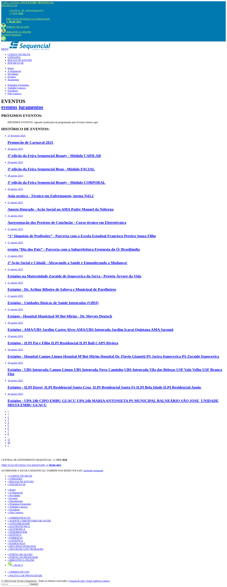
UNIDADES (14, 57)
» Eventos (13, 498)
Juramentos (13, 79)
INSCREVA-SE (9, 5)
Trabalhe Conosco (17, 88)
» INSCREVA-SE (17, 484)
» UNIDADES (15, 478)
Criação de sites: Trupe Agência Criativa (89, 581)
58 (9, 442)
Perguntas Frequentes (18, 85)
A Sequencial (14, 71)
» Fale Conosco (15, 512)
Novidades (13, 74)
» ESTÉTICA (14, 535)
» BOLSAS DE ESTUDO (21, 481)
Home (11, 68)
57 (9, 440)
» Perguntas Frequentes (19, 504)
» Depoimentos (15, 501)
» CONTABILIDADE (19, 523)
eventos (9, 107)
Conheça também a (27, 2)
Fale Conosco (14, 93)
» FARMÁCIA (15, 537)
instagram (16, 34)
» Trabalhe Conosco (18, 506)
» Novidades (14, 495)
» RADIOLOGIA (16, 543)
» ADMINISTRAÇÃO (19, 518)
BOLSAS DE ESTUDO (20, 60)
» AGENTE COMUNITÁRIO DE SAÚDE (29, 520)
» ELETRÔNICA (16, 529)
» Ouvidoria (14, 509)
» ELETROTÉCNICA (19, 526)
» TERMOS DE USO (18, 572)
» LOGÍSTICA (15, 540)
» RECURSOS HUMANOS (22, 546)
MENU (5, 49)
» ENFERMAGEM (17, 532)
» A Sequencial (15, 492)
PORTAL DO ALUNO (15, 27)
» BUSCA (15, 565)
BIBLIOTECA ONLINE (16, 32)
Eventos (12, 77)
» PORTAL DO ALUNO (20, 554)
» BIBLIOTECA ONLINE (21, 560)
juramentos (30, 107)
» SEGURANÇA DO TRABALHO (25, 549)
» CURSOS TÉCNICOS (20, 476)
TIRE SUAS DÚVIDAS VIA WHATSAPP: (31, 465)
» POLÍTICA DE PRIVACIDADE (25, 575)
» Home (12, 489)
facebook (6, 34)
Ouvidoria (13, 90)
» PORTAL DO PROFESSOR (23, 557)
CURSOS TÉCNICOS (19, 54)
